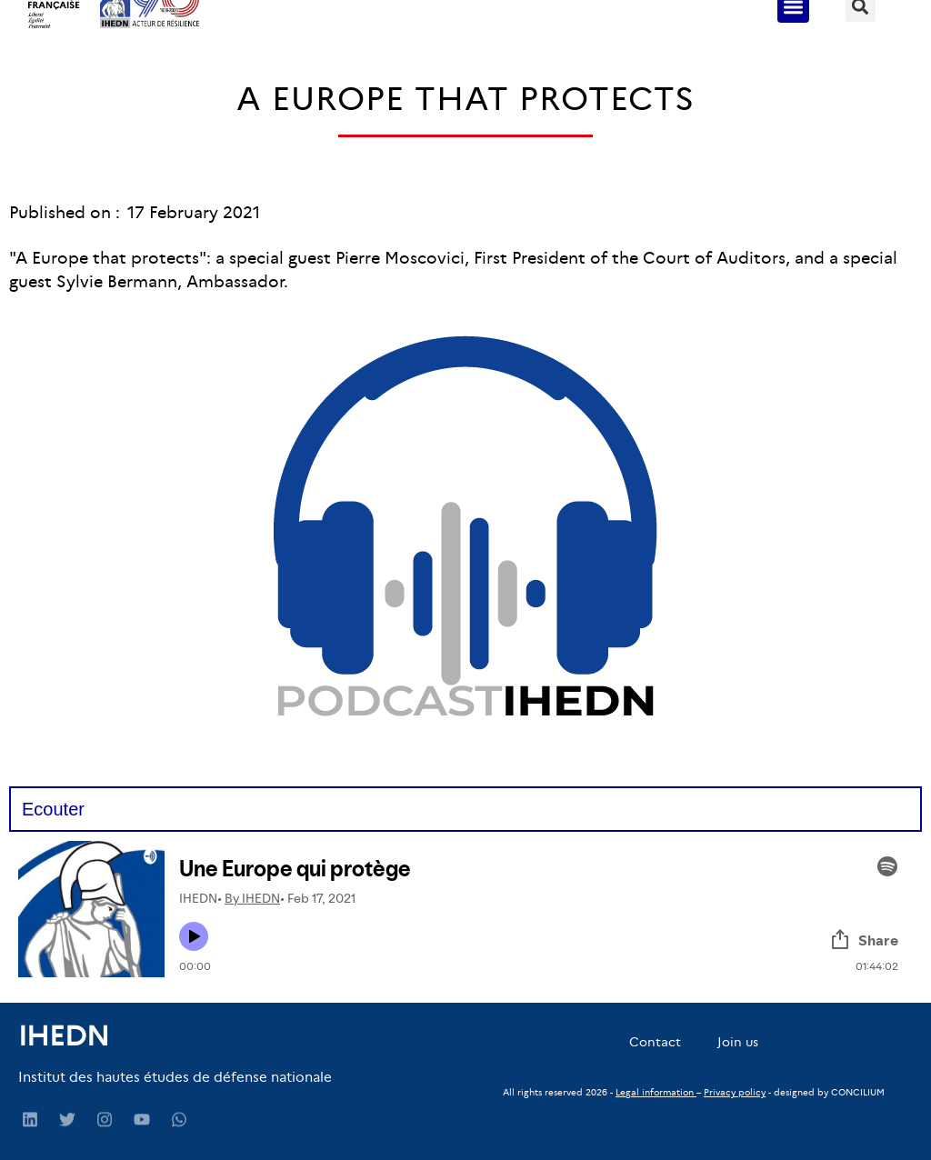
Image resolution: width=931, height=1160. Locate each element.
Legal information (655, 1092)
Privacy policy (735, 1092)
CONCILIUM (858, 1092)
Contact (655, 1042)
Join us (737, 1042)
